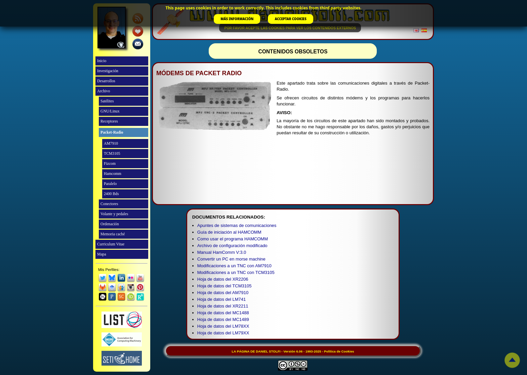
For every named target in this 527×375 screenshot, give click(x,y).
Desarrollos (106, 81)
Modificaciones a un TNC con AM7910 (234, 265)
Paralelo (110, 184)
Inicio (101, 61)
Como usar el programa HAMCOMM (232, 238)
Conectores (109, 204)
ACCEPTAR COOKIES (290, 19)
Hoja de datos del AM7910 (223, 292)
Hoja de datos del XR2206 (222, 279)
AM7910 (111, 143)
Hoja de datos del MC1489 (223, 319)
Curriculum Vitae (110, 244)
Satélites (107, 101)
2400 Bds (111, 194)
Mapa (101, 254)
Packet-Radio (111, 132)
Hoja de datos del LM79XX (223, 332)
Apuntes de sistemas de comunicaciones (237, 225)
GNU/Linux (110, 111)
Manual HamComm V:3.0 (221, 252)
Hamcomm (112, 174)
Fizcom (110, 163)
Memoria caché (112, 234)
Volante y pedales (114, 214)
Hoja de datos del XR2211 (222, 306)
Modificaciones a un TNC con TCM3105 (236, 272)
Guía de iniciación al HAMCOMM (229, 232)
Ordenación (109, 224)
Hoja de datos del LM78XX (223, 326)
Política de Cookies (339, 351)
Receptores (109, 121)
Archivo (103, 91)
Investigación (107, 71)
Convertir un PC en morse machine (231, 259)
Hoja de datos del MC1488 (223, 312)
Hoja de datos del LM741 (221, 299)
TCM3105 (112, 153)
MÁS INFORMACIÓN (236, 19)
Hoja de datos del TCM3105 (224, 285)
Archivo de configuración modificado (232, 245)
